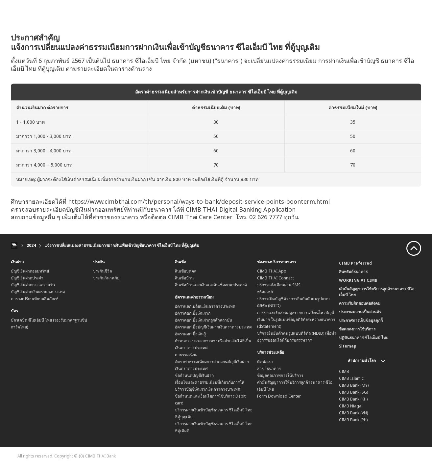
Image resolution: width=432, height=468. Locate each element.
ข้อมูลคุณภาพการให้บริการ (280, 375)
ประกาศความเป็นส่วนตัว (360, 312)
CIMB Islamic (351, 378)
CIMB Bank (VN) (353, 413)
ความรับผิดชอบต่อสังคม (359, 303)
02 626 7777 (265, 217)
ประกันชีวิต (102, 271)
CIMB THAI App (271, 271)
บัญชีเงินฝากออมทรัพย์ (30, 271)
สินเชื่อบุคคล (185, 271)
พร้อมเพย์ (265, 292)
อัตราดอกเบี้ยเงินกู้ (190, 334)
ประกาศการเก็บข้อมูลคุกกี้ (361, 320)
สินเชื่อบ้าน (184, 278)
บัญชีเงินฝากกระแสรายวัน (33, 285)
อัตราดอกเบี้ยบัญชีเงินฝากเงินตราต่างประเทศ (213, 327)
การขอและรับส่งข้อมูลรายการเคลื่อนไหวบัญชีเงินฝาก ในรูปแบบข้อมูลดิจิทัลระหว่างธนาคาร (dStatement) (296, 319)
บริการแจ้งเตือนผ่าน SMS (278, 285)
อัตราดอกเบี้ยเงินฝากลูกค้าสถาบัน (203, 320)
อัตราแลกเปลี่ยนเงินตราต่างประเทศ (205, 306)
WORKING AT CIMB (358, 280)
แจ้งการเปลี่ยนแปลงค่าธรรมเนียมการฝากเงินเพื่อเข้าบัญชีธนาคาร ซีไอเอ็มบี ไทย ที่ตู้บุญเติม (121, 245)
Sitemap (347, 346)
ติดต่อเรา (265, 361)
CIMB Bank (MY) (354, 385)
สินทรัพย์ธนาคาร (353, 271)
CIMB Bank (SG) (353, 392)
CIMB (344, 371)
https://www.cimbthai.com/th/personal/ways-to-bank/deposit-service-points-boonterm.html (199, 201)
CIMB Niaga (350, 406)
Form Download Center (279, 396)
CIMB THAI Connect (275, 278)
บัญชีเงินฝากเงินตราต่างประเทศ (38, 292)
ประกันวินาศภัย (106, 278)
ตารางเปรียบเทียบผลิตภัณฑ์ (35, 298)
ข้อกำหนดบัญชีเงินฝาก (194, 375)
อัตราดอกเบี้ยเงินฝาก (192, 313)
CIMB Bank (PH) (353, 420)
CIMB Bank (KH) (353, 399)
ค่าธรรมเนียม (186, 354)
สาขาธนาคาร (269, 368)
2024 (31, 245)
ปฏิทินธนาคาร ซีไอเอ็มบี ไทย (363, 337)
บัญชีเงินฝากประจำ (27, 278)
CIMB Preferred (355, 263)
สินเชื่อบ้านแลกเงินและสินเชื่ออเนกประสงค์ (211, 285)
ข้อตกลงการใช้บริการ (357, 329)
